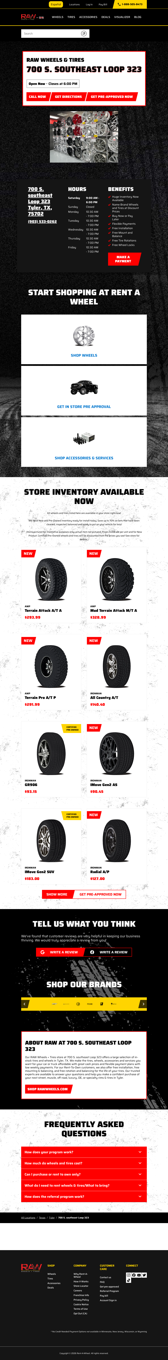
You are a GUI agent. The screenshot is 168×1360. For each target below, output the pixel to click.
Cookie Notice (81, 1304)
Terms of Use (81, 1308)
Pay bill (104, 1295)
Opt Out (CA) (80, 1313)
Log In (89, 4)
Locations (74, 4)
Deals (105, 17)
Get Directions (68, 95)
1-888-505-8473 (130, 4)
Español (56, 4)
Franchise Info (81, 1295)
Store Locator (81, 1286)
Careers (78, 1290)
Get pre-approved (109, 1286)
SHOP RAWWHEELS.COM (46, 1088)
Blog (137, 17)
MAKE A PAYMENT (123, 258)
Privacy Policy (81, 1299)
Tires (71, 17)
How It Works (81, 1281)
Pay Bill (103, 4)
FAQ (102, 1282)
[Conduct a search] (49, 33)
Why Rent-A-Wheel (81, 1275)
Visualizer (122, 17)
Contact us (105, 1277)
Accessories (88, 17)
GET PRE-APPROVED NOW (111, 95)
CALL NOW (37, 96)
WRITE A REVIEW (57, 951)
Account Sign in (108, 1300)
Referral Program (109, 1291)
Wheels (57, 17)
